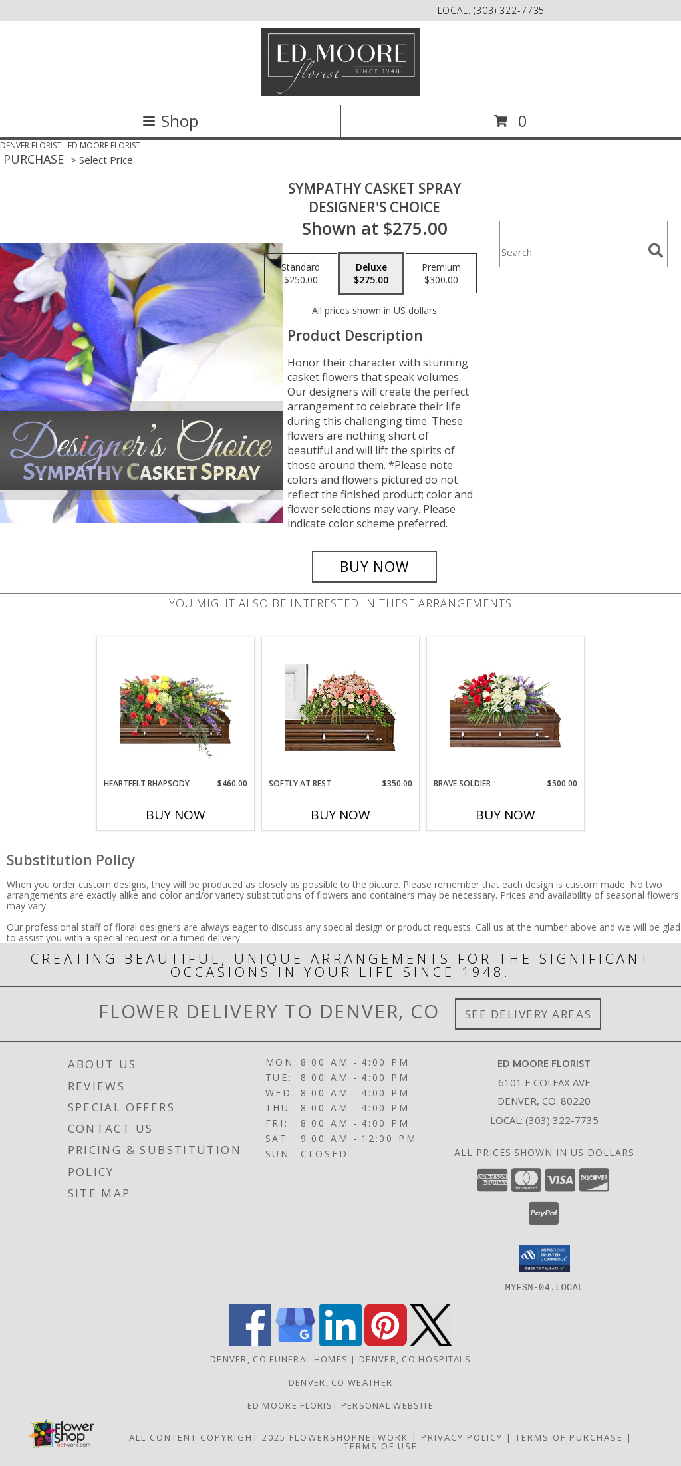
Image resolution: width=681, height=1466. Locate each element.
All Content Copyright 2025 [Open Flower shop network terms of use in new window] (207, 1437)
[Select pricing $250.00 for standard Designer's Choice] (301, 273)
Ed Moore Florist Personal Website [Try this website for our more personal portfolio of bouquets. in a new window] (340, 1405)
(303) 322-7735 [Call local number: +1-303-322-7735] (509, 10)
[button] (544, 1258)
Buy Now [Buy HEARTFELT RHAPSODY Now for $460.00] (175, 814)
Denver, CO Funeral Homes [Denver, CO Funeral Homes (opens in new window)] (279, 1358)
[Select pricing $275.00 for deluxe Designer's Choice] (371, 273)
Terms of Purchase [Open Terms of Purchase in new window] (569, 1437)
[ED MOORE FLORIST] (340, 62)
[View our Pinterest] (385, 1342)
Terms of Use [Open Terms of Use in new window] (381, 1445)
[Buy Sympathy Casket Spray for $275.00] (374, 567)
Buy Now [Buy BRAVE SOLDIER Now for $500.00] (505, 814)
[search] (655, 251)
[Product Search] (571, 252)
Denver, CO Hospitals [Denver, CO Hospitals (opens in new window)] (415, 1358)
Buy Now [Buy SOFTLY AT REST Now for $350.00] (340, 814)
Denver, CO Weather (340, 1382)
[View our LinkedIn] (340, 1342)
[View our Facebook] (250, 1342)
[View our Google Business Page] (295, 1342)
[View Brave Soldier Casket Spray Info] (505, 707)
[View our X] (431, 1342)
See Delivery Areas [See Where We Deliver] (528, 1014)
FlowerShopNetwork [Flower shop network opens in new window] (348, 1437)
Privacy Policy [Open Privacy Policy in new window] (462, 1437)
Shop (170, 121)
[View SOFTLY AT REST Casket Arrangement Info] (340, 707)
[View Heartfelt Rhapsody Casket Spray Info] (175, 707)
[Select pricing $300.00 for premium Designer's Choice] (441, 273)
